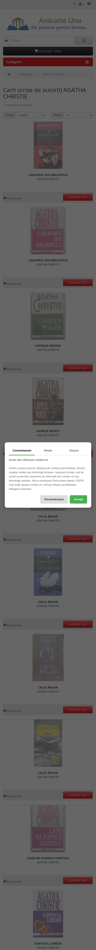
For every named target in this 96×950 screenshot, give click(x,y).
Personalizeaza (54, 499)
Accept (78, 499)
